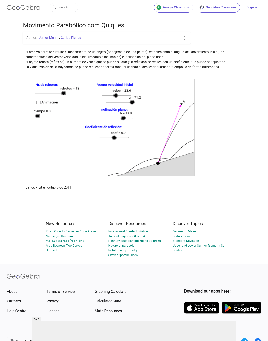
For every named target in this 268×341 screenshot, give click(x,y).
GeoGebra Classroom (217, 7)
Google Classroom (172, 7)
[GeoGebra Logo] (23, 7)
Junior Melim (49, 38)
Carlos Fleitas (71, 38)
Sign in (252, 7)
